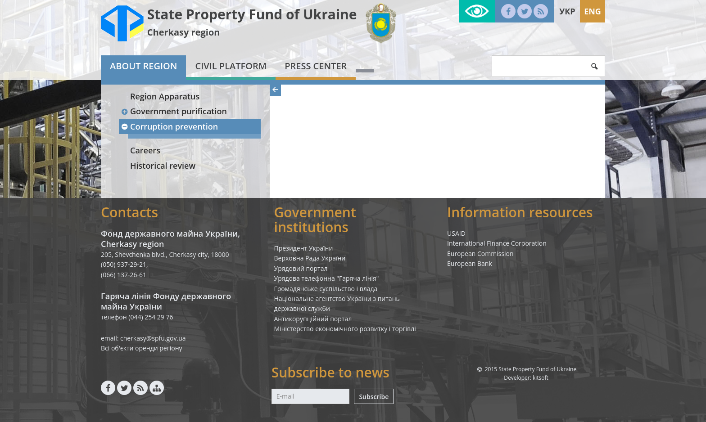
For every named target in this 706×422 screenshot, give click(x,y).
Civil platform (231, 66)
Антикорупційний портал (313, 318)
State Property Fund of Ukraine (252, 14)
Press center (316, 66)
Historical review (162, 165)
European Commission (480, 253)
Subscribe (374, 396)
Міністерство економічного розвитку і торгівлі (345, 328)
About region (143, 66)
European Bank (469, 263)
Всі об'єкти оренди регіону (141, 348)
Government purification (174, 111)
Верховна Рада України (310, 258)
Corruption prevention (169, 126)
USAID (456, 233)
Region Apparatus (164, 96)
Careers (145, 150)
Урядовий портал (301, 268)
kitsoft (540, 378)
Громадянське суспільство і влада (326, 288)
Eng (592, 11)
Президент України (303, 248)
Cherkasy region (183, 32)
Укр (567, 11)
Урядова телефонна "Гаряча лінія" (326, 278)
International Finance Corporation (497, 243)
